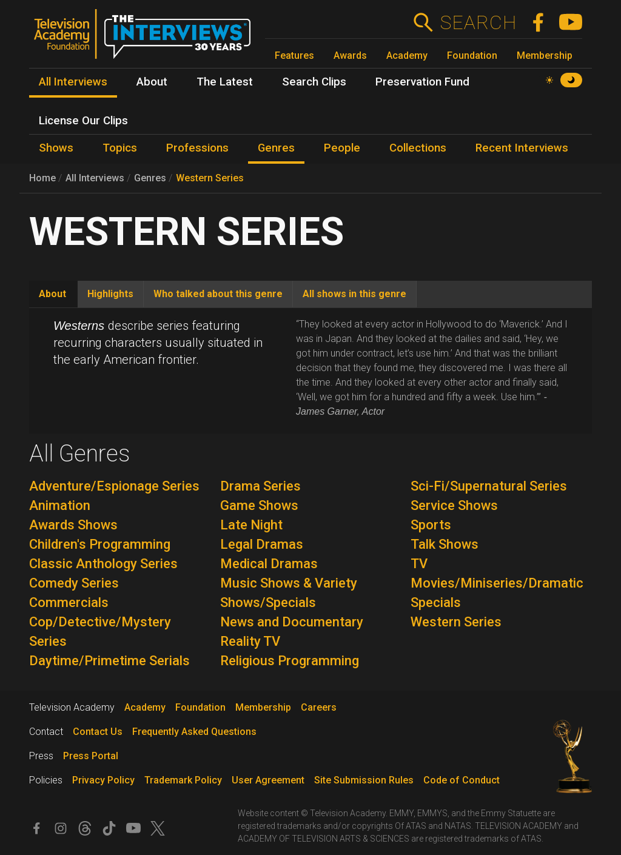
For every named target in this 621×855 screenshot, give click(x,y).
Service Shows (454, 505)
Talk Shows (444, 544)
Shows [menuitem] (56, 148)
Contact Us (98, 731)
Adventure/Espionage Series (114, 486)
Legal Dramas (261, 544)
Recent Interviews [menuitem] (521, 148)
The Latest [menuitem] (224, 82)
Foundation (472, 55)
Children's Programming (99, 544)
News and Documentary (291, 621)
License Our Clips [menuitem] (83, 120)
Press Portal (90, 756)
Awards (350, 55)
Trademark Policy (183, 780)
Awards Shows (73, 524)
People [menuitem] (342, 148)
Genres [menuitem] (276, 148)
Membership (544, 55)
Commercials (69, 602)
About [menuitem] (151, 82)
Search (478, 22)
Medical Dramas (269, 563)
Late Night (251, 524)
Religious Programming (289, 660)
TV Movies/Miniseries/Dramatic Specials (497, 583)
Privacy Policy (103, 780)
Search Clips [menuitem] (314, 82)
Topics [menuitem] (119, 148)
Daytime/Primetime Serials (109, 660)
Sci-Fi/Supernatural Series (489, 486)
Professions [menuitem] (197, 148)
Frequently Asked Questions (194, 731)
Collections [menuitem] (417, 148)
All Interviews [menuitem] (73, 82)
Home (42, 178)
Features (294, 55)
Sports (431, 524)
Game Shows (259, 505)
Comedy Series (74, 583)
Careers (319, 707)
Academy (407, 55)
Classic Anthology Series (103, 563)
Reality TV (250, 641)
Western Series (210, 178)
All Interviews (94, 178)
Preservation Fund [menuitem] (422, 82)
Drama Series (260, 486)
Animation (59, 505)
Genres (150, 178)
